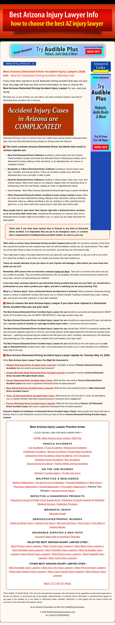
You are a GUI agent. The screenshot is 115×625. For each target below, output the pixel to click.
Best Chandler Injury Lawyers (61, 550)
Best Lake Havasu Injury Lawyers (28, 571)
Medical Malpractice (23, 482)
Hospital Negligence (77, 482)
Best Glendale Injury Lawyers (28, 550)
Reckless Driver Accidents (49, 459)
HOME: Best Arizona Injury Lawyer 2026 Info (58, 438)
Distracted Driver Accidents (40, 455)
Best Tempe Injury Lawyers (36, 554)
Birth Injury (95, 482)
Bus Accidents (72, 459)
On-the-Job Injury (71, 473)
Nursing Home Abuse (63, 490)
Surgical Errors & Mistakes (50, 482)
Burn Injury (84, 523)
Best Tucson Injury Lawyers (58, 546)
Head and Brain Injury (21, 523)
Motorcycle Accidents (75, 447)
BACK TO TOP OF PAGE (57, 583)
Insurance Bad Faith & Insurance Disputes (57, 536)
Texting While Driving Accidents (71, 463)
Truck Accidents (53, 447)
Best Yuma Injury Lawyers (63, 558)
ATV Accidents (82, 455)
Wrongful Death (57, 513)
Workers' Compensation (47, 473)
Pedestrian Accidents (34, 451)
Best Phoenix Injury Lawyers (26, 546)
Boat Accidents (64, 455)
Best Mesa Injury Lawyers (89, 546)
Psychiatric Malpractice (73, 486)
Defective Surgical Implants (76, 500)
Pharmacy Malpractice (25, 486)
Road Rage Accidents (80, 451)
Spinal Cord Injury (45, 523)
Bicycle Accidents (57, 451)
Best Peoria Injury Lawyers (66, 554)
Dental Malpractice (49, 486)
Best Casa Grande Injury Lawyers (66, 571)
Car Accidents (35, 447)
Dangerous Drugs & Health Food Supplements (35, 500)
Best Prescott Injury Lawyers (90, 567)
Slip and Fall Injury (66, 523)
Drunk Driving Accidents (40, 463)
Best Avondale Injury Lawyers (25, 567)
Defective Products (67, 504)
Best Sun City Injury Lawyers (58, 567)
